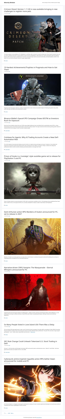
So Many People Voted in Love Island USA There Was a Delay (29, 324)
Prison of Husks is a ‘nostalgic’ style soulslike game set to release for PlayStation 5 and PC (32, 157)
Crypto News (7, 130)
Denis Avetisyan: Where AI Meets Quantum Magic (51, 2)
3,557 (9, 413)
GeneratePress (39, 417)
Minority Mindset (9, 2)
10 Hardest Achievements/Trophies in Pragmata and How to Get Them (30, 68)
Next (12, 413)
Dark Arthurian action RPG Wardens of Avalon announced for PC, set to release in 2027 (31, 213)
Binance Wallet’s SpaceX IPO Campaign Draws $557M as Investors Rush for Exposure (31, 119)
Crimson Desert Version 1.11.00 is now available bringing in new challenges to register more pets (30, 10)
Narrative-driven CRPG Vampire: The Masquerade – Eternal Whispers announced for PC (28, 268)
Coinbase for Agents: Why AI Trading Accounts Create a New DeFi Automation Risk (31, 138)
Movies (6, 334)
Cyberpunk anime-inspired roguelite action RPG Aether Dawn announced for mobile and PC (29, 360)
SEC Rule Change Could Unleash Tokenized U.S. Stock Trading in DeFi (30, 342)
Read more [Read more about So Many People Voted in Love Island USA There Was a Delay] (33, 332)
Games (6, 60)
